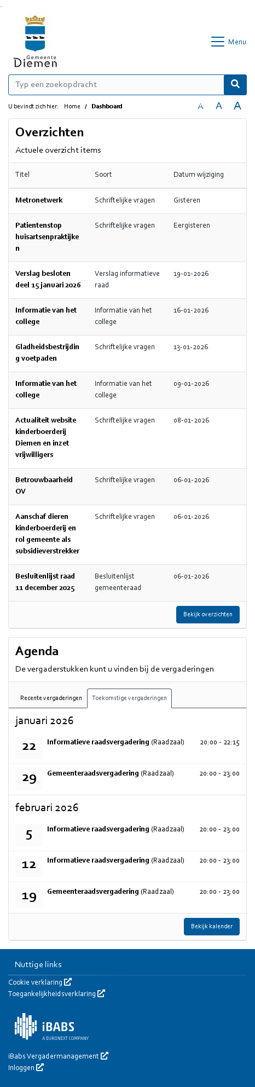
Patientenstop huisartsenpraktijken (47, 237)
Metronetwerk (38, 201)
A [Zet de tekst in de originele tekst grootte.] (200, 106)
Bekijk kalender (212, 926)
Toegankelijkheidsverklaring (56, 994)
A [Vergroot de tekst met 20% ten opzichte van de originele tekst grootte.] (219, 106)
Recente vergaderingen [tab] (51, 698)
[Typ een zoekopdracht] (127, 84)
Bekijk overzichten (208, 614)
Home (72, 106)
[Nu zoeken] (235, 84)
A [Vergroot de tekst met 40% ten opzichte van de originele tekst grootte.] (237, 106)
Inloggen (26, 1068)
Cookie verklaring (40, 983)
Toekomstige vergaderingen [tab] (129, 698)
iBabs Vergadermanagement (58, 1057)
